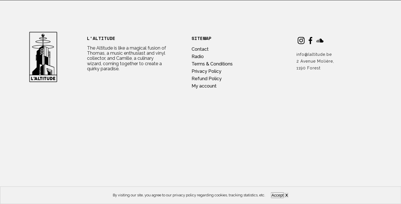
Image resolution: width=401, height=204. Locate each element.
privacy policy (184, 195)
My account (204, 86)
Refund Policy (207, 78)
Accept (277, 195)
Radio (198, 56)
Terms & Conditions (212, 64)
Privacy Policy (206, 71)
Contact (200, 49)
